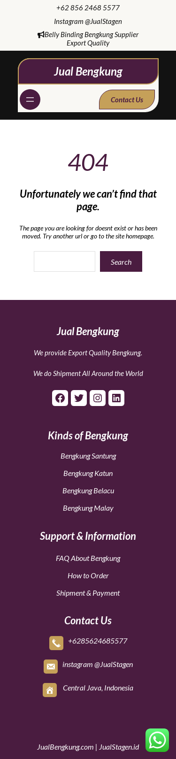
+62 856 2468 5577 (88, 7)
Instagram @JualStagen (88, 21)
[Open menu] (30, 99)
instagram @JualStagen (97, 663)
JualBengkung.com (65, 746)
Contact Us (127, 99)
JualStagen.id (119, 746)
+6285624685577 (97, 639)
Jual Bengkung (88, 71)
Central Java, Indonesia (98, 686)
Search (121, 261)
